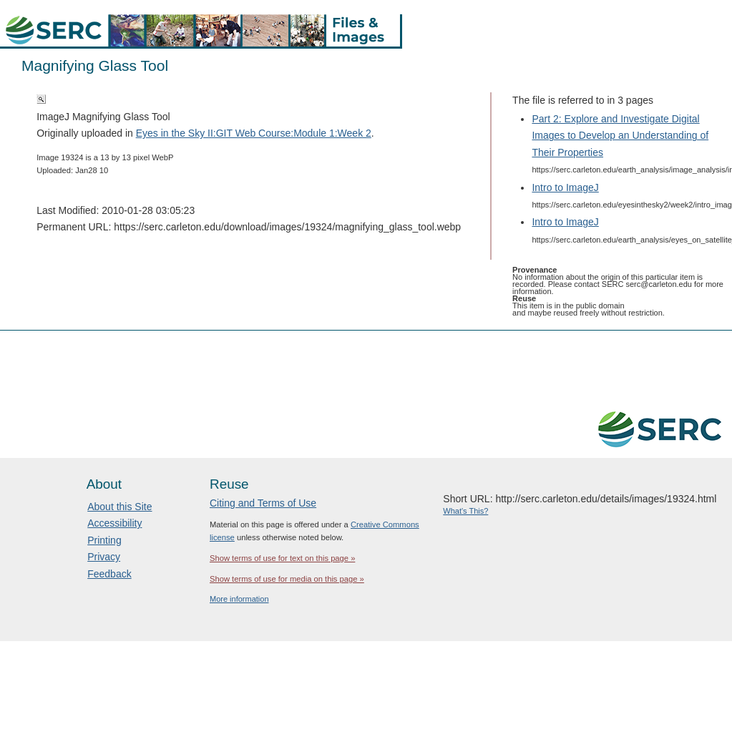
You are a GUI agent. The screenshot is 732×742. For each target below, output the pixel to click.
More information (239, 599)
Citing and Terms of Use (263, 503)
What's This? (465, 511)
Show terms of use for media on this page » (287, 579)
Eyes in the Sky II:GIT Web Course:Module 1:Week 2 (253, 133)
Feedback (109, 574)
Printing (104, 540)
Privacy (103, 556)
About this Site (119, 506)
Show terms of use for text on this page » (282, 558)
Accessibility (114, 523)
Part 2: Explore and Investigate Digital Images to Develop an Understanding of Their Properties (620, 135)
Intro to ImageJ (565, 187)
